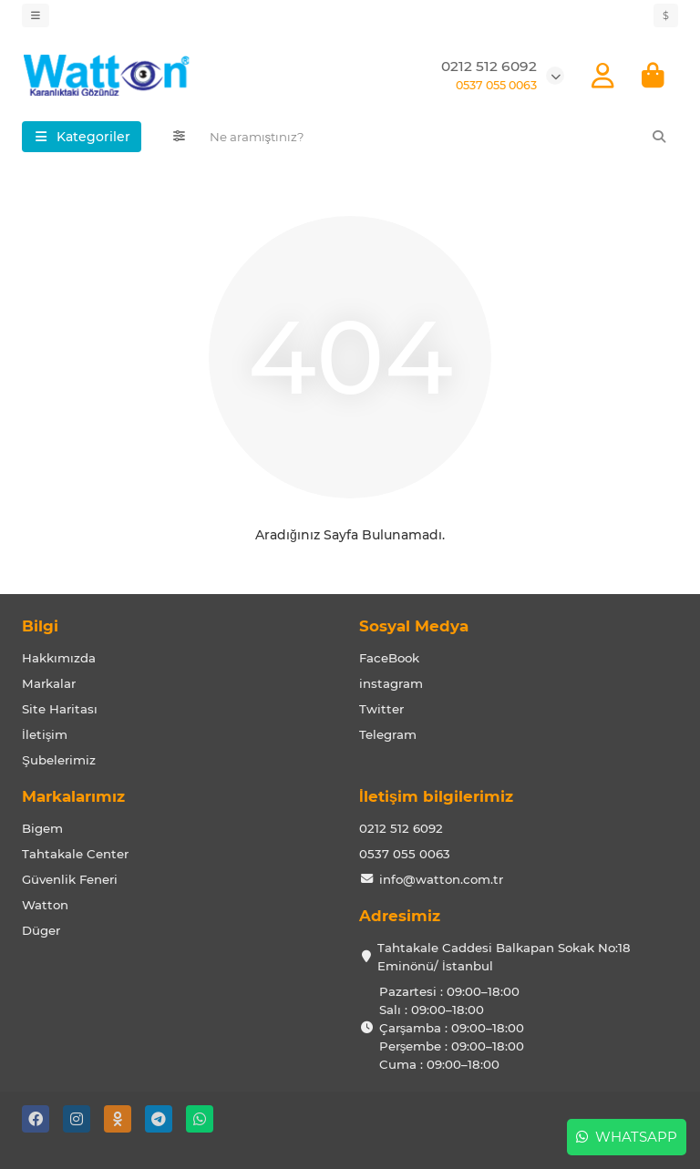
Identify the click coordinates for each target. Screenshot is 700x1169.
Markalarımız (73, 796)
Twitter (381, 709)
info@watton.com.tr (441, 879)
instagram (391, 683)
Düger (41, 930)
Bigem (42, 828)
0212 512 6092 (489, 66)
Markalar (49, 683)
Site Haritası (60, 709)
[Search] (439, 136)
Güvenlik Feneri (70, 879)
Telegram (388, 734)
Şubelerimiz (59, 760)
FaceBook (389, 658)
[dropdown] (35, 15)
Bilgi (40, 626)
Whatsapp (626, 1136)
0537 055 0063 (404, 853)
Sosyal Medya (413, 626)
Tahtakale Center (75, 853)
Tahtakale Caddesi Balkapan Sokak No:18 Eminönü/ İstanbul (504, 956)
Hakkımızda (59, 658)
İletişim (44, 734)
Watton (45, 904)
